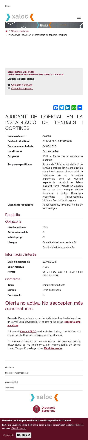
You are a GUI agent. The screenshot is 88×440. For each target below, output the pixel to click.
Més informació (18, 428)
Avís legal (9, 387)
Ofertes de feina (20, 31)
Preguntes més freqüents (16, 372)
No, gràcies (23, 435)
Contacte (9, 367)
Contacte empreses (22, 88)
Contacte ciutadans (21, 84)
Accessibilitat (11, 382)
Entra (7, 6)
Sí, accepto (8, 435)
